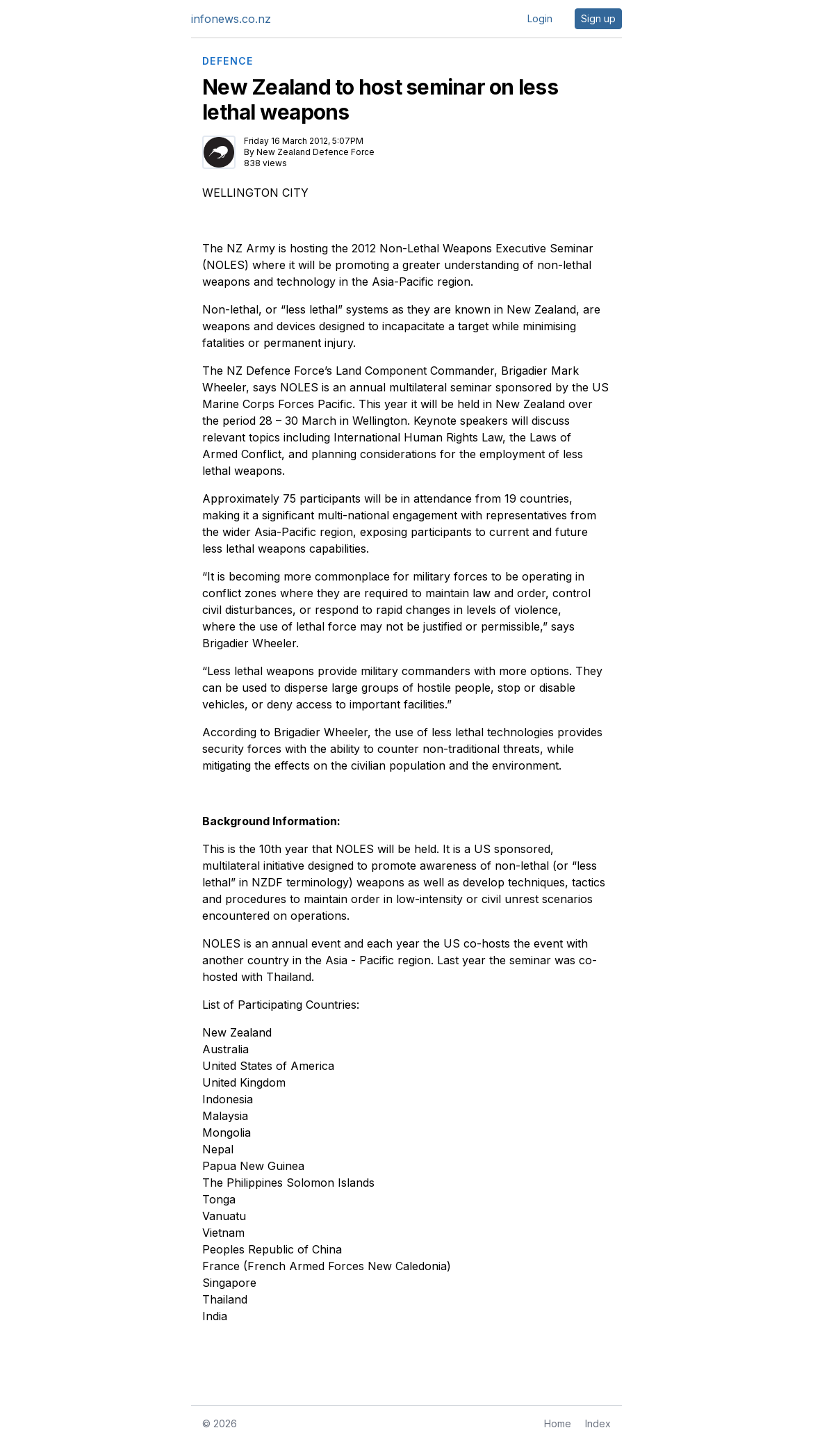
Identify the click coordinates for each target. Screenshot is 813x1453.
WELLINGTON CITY (255, 193)
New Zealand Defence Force (315, 152)
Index (598, 1423)
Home (557, 1423)
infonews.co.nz (231, 19)
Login (539, 18)
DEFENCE (228, 61)
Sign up (598, 18)
